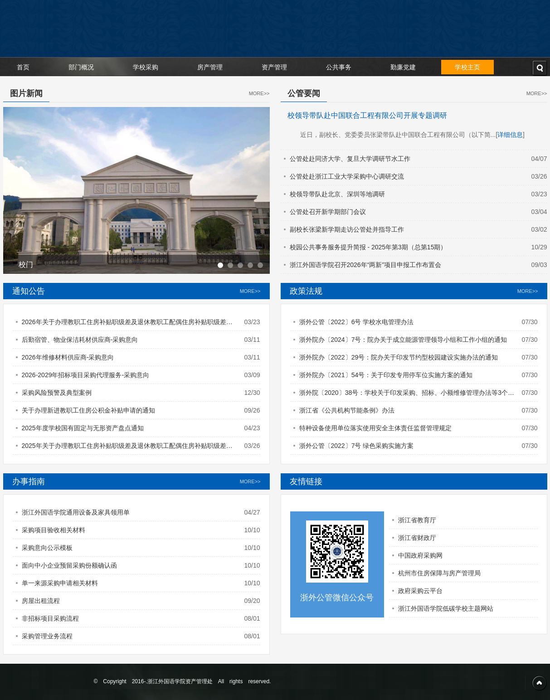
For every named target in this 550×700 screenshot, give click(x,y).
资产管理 (274, 67)
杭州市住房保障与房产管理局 (439, 573)
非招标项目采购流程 (50, 618)
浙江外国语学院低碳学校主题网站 (445, 608)
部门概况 (81, 67)
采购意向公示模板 (47, 547)
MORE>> (259, 93)
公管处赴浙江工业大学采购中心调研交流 (347, 176)
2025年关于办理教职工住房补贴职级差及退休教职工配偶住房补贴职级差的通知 (127, 448)
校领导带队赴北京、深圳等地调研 (337, 194)
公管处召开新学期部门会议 (328, 211)
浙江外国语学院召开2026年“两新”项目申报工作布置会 (365, 264)
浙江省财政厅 (417, 537)
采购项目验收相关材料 (53, 530)
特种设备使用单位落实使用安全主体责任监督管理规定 (375, 428)
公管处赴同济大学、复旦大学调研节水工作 (350, 158)
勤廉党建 (403, 67)
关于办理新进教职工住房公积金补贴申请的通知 (88, 410)
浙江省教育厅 (417, 520)
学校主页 (467, 67)
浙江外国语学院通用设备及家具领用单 (76, 512)
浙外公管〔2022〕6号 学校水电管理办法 (356, 322)
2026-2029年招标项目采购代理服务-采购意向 (86, 375)
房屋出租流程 (41, 600)
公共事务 (338, 67)
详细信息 (510, 134)
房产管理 (210, 67)
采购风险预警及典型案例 (57, 392)
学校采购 (145, 67)
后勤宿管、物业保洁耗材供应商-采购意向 (80, 339)
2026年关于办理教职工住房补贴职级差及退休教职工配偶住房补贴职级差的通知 (127, 324)
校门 (26, 264)
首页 (23, 67)
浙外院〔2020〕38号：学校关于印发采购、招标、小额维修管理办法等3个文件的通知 (407, 395)
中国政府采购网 (420, 555)
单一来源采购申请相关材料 (60, 583)
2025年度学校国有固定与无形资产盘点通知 (83, 428)
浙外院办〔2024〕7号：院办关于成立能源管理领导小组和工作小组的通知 (403, 339)
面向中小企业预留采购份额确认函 (69, 565)
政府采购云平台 (420, 590)
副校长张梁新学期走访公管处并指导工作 (347, 229)
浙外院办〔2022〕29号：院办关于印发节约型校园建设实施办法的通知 (398, 357)
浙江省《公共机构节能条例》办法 (346, 410)
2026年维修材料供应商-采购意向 (68, 357)
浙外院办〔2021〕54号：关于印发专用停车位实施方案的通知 (386, 375)
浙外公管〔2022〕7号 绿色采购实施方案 (356, 445)
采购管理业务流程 (47, 636)
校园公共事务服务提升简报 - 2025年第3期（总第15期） (368, 247)
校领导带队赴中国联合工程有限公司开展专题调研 (367, 115)
